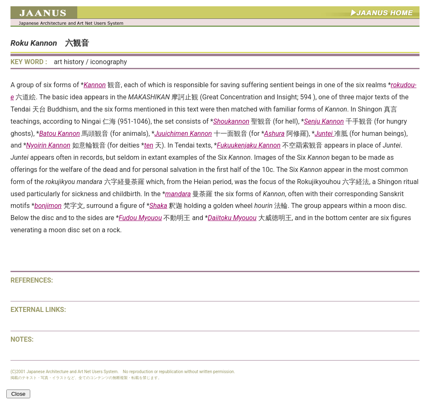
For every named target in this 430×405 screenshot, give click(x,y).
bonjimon (48, 206)
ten (148, 145)
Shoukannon (231, 121)
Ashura (274, 134)
